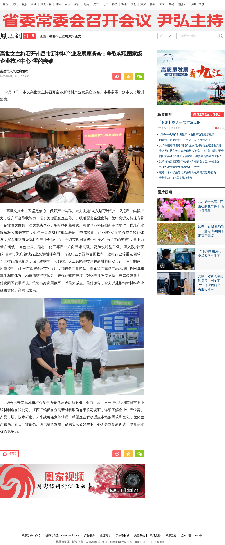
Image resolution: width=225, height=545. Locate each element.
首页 (5, 4)
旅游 (143, 4)
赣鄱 (52, 36)
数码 (171, 4)
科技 (114, 4)
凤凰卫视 (45, 4)
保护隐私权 (122, 535)
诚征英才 (105, 535)
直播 (33, 4)
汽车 (96, 4)
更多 (181, 4)
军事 (124, 4)
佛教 (152, 4)
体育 (77, 4)
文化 (133, 4)
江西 (43, 36)
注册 (194, 4)
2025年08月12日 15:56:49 (14, 76)
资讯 (15, 4)
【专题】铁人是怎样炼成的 (179, 122)
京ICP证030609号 (191, 535)
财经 (58, 4)
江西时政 (65, 36)
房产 (105, 4)
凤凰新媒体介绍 (31, 535)
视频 (24, 4)
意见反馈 (155, 535)
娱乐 (67, 4)
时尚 (86, 4)
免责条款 (139, 535)
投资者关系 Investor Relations (62, 535)
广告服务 (89, 535)
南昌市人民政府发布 (14, 71)
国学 (162, 4)
